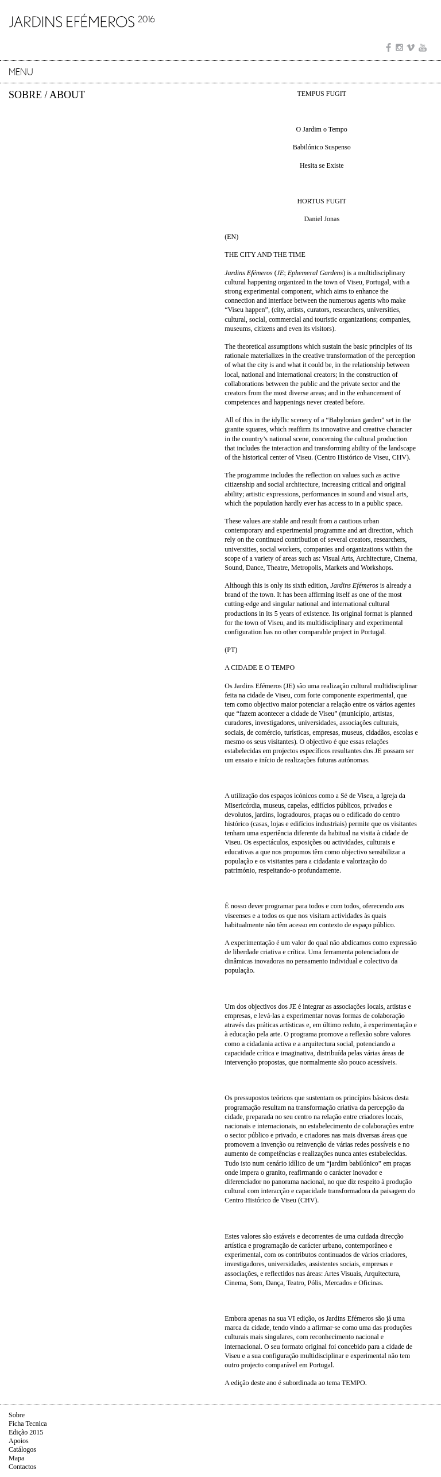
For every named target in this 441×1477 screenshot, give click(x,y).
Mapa (16, 1458)
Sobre (17, 1415)
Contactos (22, 1467)
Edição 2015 (26, 1432)
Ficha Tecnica (28, 1424)
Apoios (19, 1441)
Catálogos (22, 1449)
